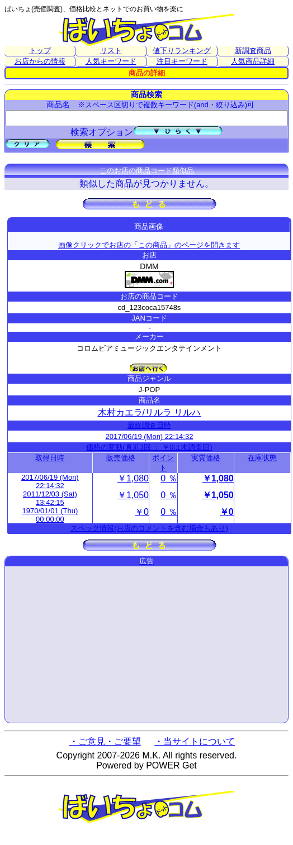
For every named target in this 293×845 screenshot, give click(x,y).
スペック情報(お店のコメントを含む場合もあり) (149, 528)
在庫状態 (262, 457)
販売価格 (120, 457)
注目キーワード (182, 61)
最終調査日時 (149, 425)
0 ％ (168, 478)
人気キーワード (111, 61)
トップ (40, 50)
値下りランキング (182, 50)
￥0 (142, 512)
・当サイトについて (194, 741)
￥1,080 (133, 478)
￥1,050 (133, 495)
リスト (111, 50)
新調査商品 (253, 50)
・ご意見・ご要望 (105, 741)
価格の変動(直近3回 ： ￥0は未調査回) (149, 447)
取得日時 (49, 457)
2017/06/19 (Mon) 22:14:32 (149, 436)
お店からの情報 (40, 61)
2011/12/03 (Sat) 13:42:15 (50, 498)
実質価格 (205, 457)
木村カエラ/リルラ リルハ (149, 412)
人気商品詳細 (253, 61)
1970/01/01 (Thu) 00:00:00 (50, 515)
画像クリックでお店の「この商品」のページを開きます (149, 245)
